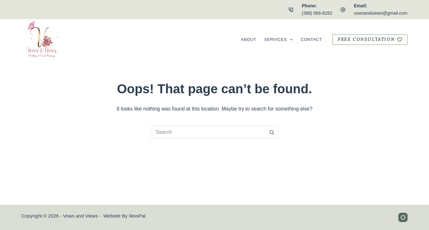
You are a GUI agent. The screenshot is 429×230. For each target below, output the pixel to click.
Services (279, 39)
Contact (311, 39)
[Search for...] (208, 132)
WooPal (137, 215)
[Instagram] (403, 217)
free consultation (370, 39)
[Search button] (272, 132)
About (248, 39)
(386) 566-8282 (317, 13)
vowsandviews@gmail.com (381, 13)
